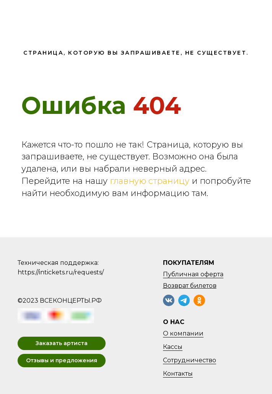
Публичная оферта (193, 274)
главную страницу (149, 181)
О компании (183, 333)
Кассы (172, 346)
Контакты (178, 373)
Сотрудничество (189, 360)
